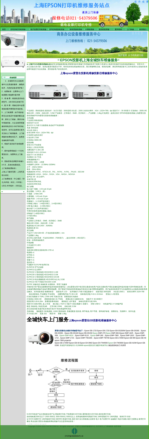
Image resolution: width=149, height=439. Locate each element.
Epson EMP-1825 (126, 333)
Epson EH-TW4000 (100, 343)
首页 (4, 29)
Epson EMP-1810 (127, 335)
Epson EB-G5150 (85, 333)
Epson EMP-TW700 (101, 338)
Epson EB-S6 (74, 343)
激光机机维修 (104, 29)
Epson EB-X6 (141, 338)
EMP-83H (115, 333)
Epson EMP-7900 (112, 335)
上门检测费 (8, 112)
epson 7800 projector (63, 340)
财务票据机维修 (76, 29)
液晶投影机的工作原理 (117, 345)
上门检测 (10, 133)
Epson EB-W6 (129, 338)
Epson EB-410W (130, 343)
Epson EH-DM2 (86, 343)
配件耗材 (118, 29)
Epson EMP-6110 (82, 335)
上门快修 (130, 29)
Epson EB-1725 (90, 331)
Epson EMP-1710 (67, 338)
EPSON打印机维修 (18, 29)
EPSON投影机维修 (56, 29)
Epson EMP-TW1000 (84, 338)
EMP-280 (99, 335)
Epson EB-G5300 (132, 331)
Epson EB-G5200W (117, 331)
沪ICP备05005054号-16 (74, 436)
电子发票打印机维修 (38, 29)
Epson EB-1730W (117, 338)
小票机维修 (89, 29)
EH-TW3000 (118, 343)
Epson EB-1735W (62, 343)
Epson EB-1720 (103, 331)
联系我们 (142, 29)
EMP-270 (101, 333)
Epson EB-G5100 (71, 333)
